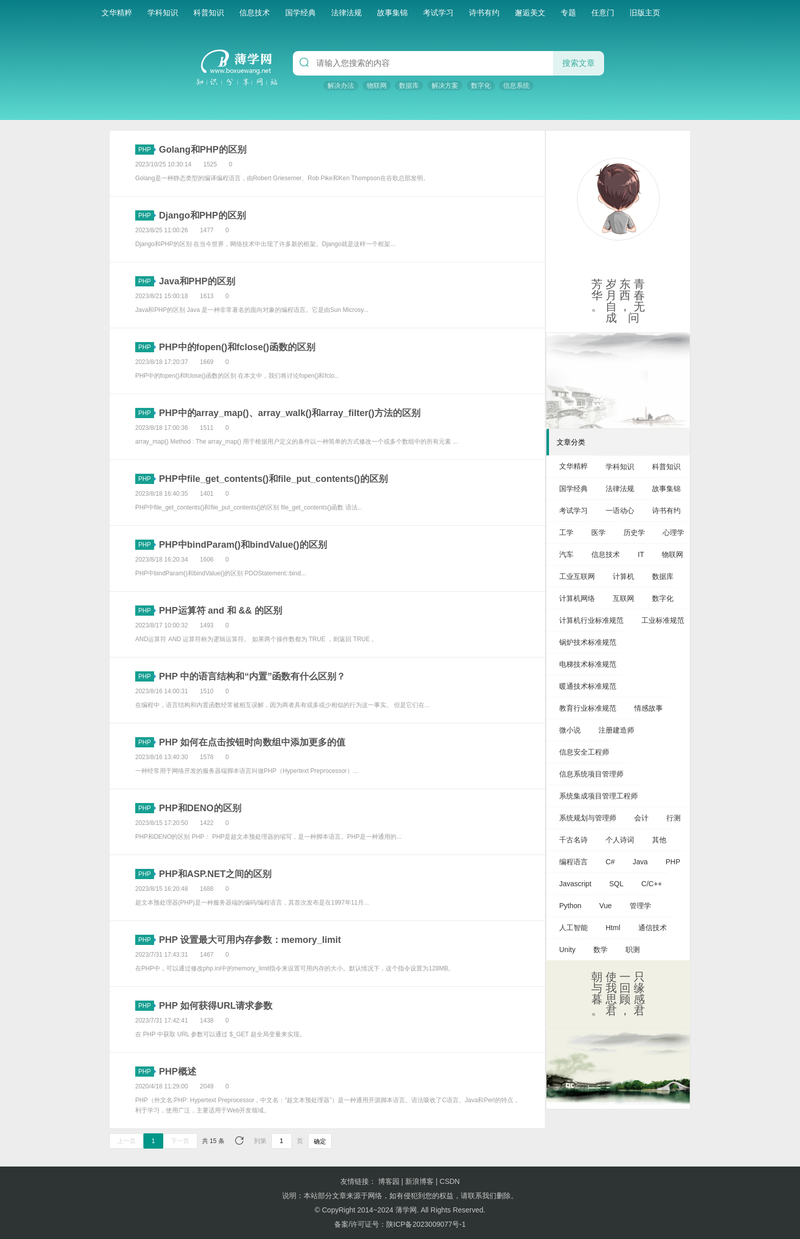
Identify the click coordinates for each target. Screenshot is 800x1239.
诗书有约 (484, 12)
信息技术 (254, 12)
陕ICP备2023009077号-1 (426, 1224)
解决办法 (341, 85)
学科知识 (162, 12)
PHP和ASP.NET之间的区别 (215, 874)
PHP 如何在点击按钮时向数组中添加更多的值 (252, 742)
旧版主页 (645, 12)
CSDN (450, 1181)
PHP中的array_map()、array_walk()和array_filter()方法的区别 (289, 413)
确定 (320, 1141)
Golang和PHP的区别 (202, 149)
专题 (568, 12)
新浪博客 (419, 1181)
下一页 (180, 1141)
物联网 (377, 85)
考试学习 (438, 12)
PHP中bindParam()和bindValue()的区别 (243, 545)
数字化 (481, 85)
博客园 (388, 1181)
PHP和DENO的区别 (200, 808)
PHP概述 (177, 1071)
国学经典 (300, 12)
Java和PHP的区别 (197, 281)
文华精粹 (117, 12)
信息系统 (516, 85)
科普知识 (208, 12)
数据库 (409, 85)
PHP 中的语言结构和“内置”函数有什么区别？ (252, 676)
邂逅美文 (530, 12)
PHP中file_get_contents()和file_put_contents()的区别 (273, 479)
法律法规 (346, 12)
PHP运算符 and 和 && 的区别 (220, 610)
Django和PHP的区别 (202, 215)
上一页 (126, 1141)
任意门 (602, 12)
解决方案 (445, 85)
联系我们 (482, 1196)
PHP (146, 149)
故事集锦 (392, 12)
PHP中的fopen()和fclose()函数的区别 (237, 347)
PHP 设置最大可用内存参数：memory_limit (250, 940)
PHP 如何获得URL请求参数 (216, 1006)
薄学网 (406, 1210)
